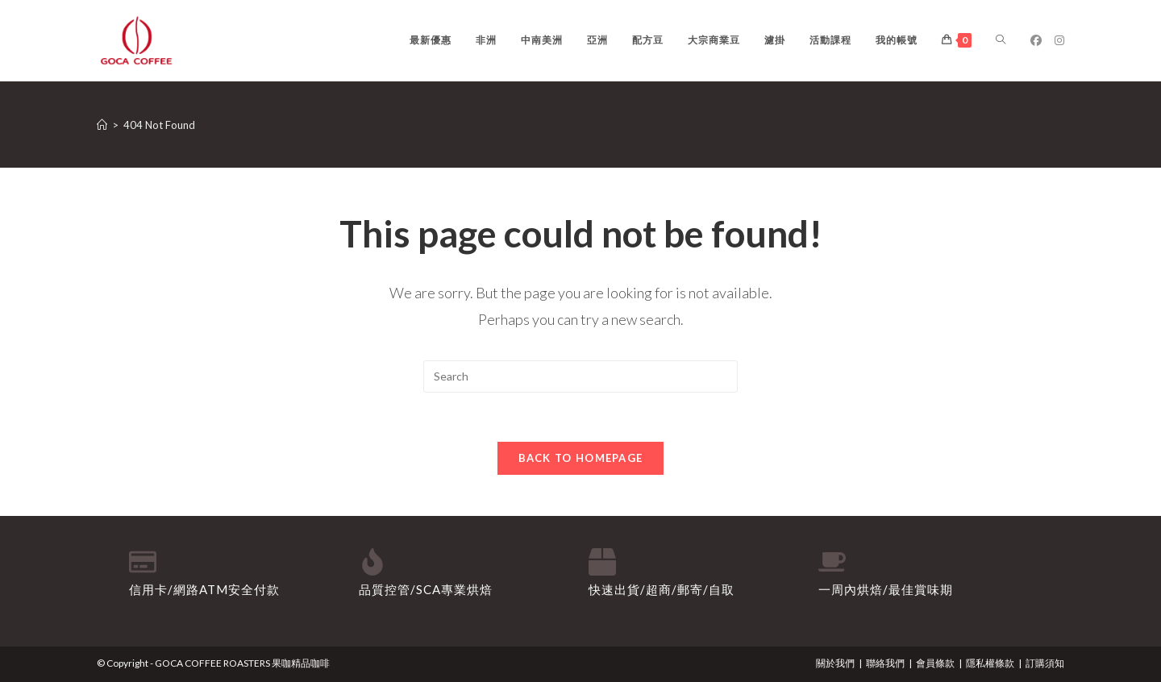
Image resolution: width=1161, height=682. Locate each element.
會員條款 (935, 663)
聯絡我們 (885, 663)
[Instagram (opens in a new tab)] (1059, 40)
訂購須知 (1045, 663)
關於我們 (835, 663)
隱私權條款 (990, 663)
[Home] (102, 125)
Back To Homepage (580, 457)
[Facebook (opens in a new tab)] (1036, 40)
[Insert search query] (580, 376)
